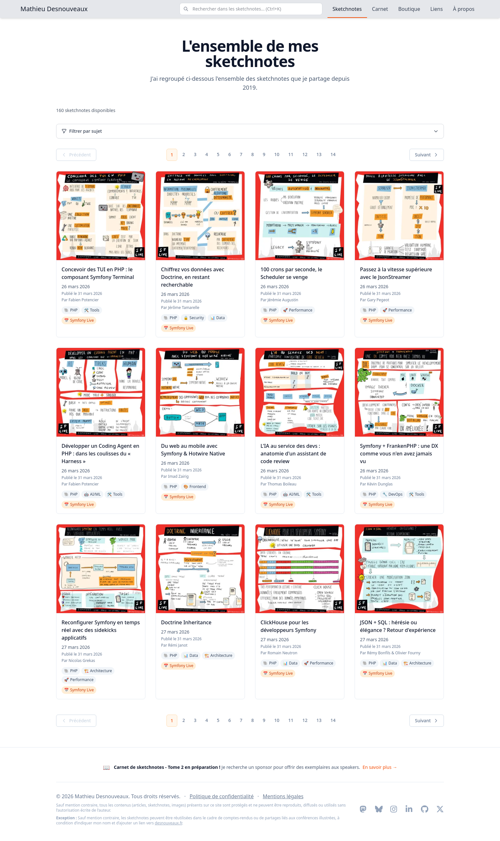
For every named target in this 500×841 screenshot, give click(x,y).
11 (290, 154)
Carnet (380, 8)
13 (318, 154)
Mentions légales (283, 796)
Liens (436, 8)
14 (332, 154)
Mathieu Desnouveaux (54, 8)
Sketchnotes (347, 8)
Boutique (409, 8)
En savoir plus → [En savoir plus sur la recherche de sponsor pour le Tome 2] (380, 767)
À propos (463, 8)
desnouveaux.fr (168, 823)
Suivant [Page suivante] (426, 155)
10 (276, 154)
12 (304, 154)
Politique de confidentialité (221, 796)
